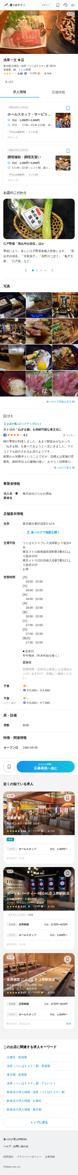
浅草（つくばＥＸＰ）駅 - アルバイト (31, 1083)
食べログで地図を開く (45, 532)
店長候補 (24, 924)
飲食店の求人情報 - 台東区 (24, 1100)
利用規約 (8, 1156)
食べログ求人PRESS (15, 1139)
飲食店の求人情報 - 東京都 (24, 1109)
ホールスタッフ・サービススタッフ (30, 114)
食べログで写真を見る (58, 401)
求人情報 (19, 92)
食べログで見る (62, 467)
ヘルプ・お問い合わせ (15, 1146)
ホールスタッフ (27, 849)
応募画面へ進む (45, 766)
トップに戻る (39, 1122)
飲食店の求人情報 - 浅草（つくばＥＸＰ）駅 (36, 1092)
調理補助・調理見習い (24, 157)
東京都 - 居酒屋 (17, 1074)
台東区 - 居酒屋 (17, 1057)
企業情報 (50, 1156)
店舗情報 (58, 92)
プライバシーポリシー (29, 1156)
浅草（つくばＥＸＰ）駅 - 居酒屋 (28, 1066)
